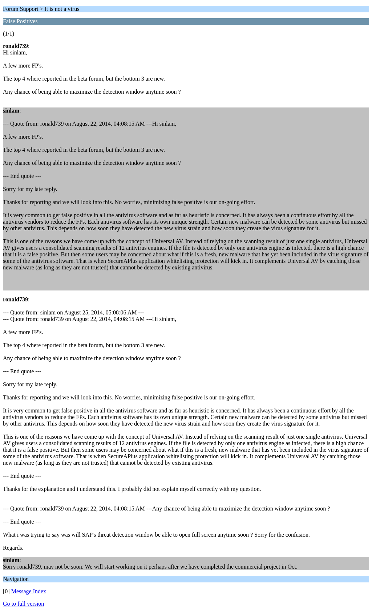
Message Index (28, 591)
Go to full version (23, 604)
